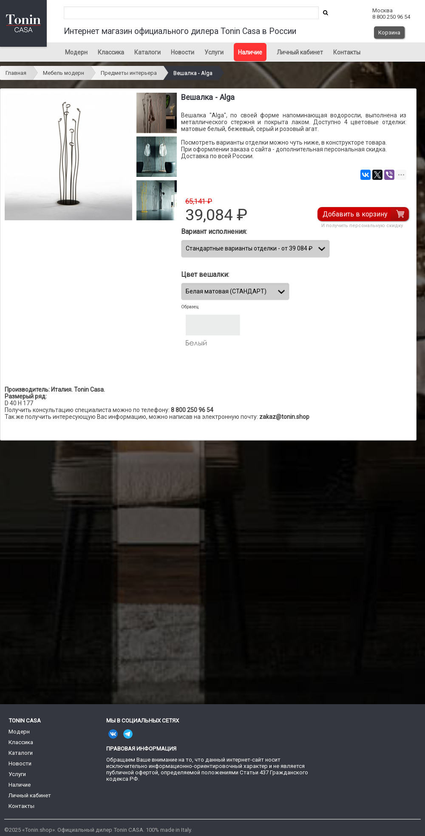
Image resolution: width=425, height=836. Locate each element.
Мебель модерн (63, 73)
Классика (111, 52)
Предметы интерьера (129, 73)
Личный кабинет (300, 52)
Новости (182, 52)
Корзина (389, 32)
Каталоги (147, 52)
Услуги (214, 52)
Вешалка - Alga (192, 73)
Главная (16, 73)
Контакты (346, 52)
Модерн (76, 52)
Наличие (250, 52)
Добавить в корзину (355, 214)
